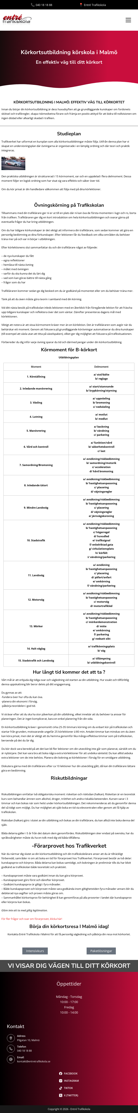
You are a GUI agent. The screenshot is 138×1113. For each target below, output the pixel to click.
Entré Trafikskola (92, 5)
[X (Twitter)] (69, 1095)
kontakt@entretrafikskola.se (33, 1061)
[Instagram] (69, 1081)
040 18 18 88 (55, 5)
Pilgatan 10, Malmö (28, 1040)
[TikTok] (69, 1088)
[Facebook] (69, 1073)
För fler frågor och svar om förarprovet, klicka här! (31, 919)
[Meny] (128, 20)
